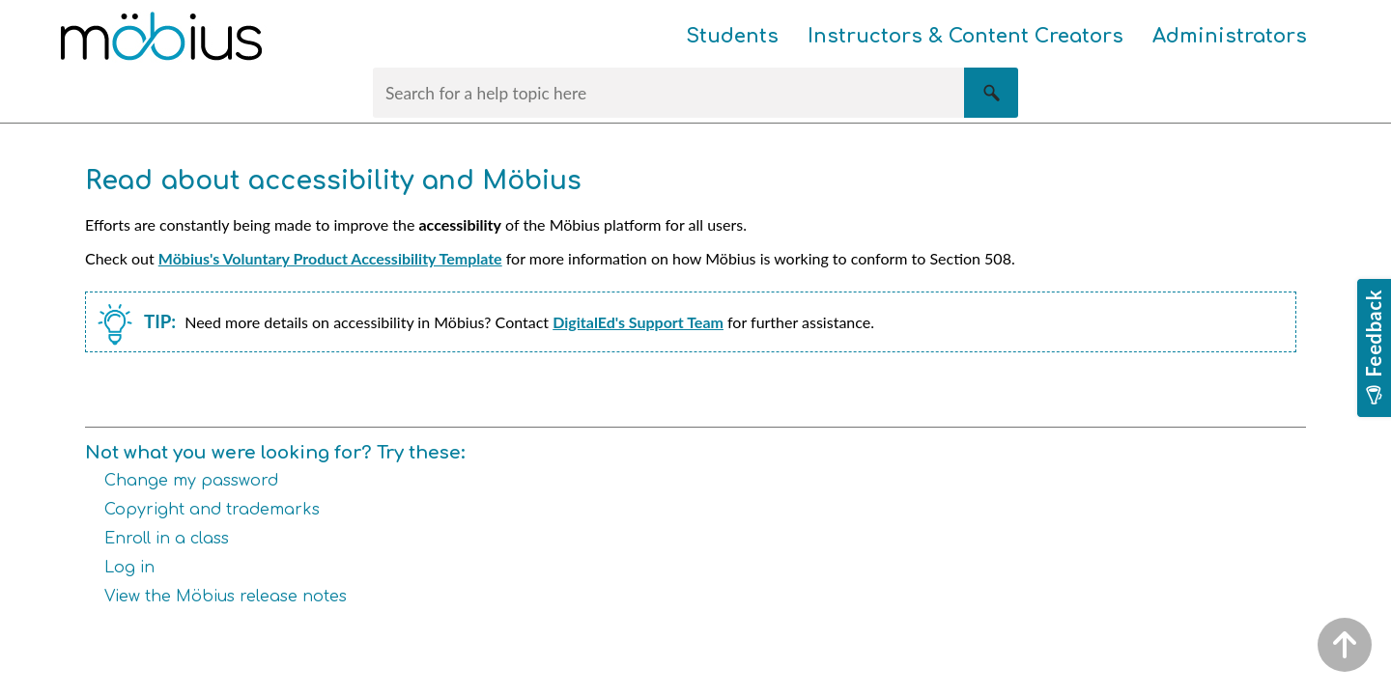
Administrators (1229, 36)
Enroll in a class (166, 538)
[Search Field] (695, 93)
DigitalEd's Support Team (638, 322)
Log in (129, 567)
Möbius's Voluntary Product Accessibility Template (330, 258)
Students (732, 36)
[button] (991, 93)
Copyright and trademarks (212, 509)
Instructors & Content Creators (965, 36)
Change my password (191, 480)
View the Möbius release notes (225, 596)
